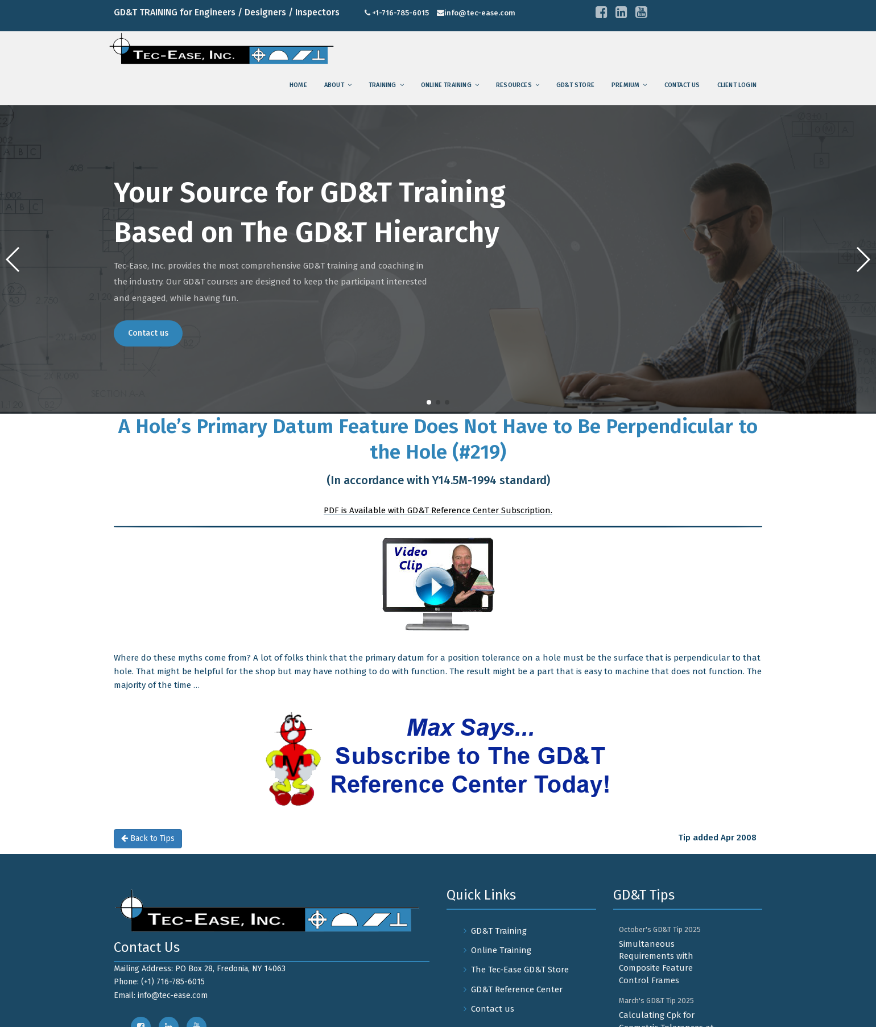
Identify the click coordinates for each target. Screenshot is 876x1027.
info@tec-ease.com (479, 13)
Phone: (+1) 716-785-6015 (159, 982)
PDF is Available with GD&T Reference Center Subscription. (438, 510)
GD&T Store (575, 85)
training (382, 85)
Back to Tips (148, 838)
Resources (514, 85)
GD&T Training (499, 931)
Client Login (737, 85)
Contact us (682, 85)
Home (298, 85)
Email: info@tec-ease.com (161, 995)
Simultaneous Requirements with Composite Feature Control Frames (656, 962)
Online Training (446, 85)
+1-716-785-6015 (400, 13)
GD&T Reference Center (517, 989)
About (334, 85)
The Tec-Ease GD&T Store (520, 969)
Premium (625, 85)
